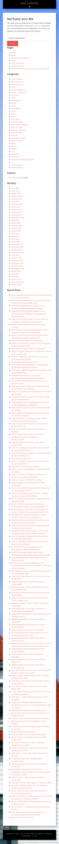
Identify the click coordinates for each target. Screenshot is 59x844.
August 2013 (16, 271)
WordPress (26, 836)
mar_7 (13, 116)
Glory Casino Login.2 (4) (20, 458)
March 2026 (16, 193)
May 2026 (15, 188)
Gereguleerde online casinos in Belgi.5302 (28, 348)
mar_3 (13, 111)
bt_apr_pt (15, 95)
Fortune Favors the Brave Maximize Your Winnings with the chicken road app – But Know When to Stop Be (31, 565)
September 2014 (17, 252)
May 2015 (15, 236)
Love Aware (16, 108)
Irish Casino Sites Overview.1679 (24, 362)
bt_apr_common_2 (19, 92)
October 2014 (16, 250)
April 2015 (15, 239)
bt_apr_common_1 (18, 90)
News (13, 146)
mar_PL (14, 135)
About (13, 52)
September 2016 (17, 218)
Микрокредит (17, 167)
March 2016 (16, 223)
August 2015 (16, 231)
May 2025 (15, 201)
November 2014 (17, 247)
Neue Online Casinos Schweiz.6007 (25, 466)
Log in (34, 836)
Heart (13, 106)
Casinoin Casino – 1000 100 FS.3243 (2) (26, 480)
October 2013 (16, 266)
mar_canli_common (19, 124)
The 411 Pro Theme (28, 834)
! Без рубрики (17, 79)
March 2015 (16, 242)
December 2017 (17, 212)
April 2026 (15, 191)
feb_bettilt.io (16, 100)
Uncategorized (17, 165)
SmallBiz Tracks (17, 66)
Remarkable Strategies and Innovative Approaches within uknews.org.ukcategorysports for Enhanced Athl (31, 772)
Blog (13, 60)
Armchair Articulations (20, 58)
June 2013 (15, 276)
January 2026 (16, 199)
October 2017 (16, 215)
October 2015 (16, 228)
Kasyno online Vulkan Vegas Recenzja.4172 (28, 734)
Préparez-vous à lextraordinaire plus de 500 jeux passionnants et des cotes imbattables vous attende (30, 721)
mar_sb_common (18, 138)
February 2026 (17, 196)
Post (13, 151)
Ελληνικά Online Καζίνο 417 (22, 817)
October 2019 (16, 204)
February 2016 (16, 226)
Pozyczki (15, 154)
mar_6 (13, 114)
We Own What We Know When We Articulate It (30, 68)
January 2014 (16, 258)
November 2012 (17, 282)
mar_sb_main (16, 141)
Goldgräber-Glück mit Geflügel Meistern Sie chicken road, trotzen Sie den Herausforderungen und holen (31, 705)
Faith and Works (18, 63)
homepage (37, 26)
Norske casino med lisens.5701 (23, 732)
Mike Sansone (29, 3)
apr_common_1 (17, 82)
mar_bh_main (17, 122)
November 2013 (17, 263)
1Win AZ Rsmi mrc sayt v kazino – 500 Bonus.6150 (31, 783)
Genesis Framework (45, 834)
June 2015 (15, 234)
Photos (14, 149)
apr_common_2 (17, 84)
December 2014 (17, 244)
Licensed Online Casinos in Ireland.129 (27, 340)
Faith (13, 98)
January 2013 (16, 279)
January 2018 (16, 209)
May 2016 (15, 220)
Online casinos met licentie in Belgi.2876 (27, 630)
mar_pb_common (18, 130)
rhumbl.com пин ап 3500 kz (22, 159)
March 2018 (16, 207)
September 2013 (17, 268)
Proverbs (14, 157)
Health (14, 103)
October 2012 (16, 284)
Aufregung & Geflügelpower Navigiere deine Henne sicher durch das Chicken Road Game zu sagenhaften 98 (30, 713)
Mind (13, 143)
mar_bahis (15, 119)
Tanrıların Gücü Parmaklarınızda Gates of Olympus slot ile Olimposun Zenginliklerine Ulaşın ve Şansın (28, 314)
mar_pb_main (17, 132)
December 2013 (17, 260)
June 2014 (15, 255)
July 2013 (15, 274)
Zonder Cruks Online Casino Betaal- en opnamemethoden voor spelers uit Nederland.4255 (27, 437)
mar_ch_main (17, 127)
